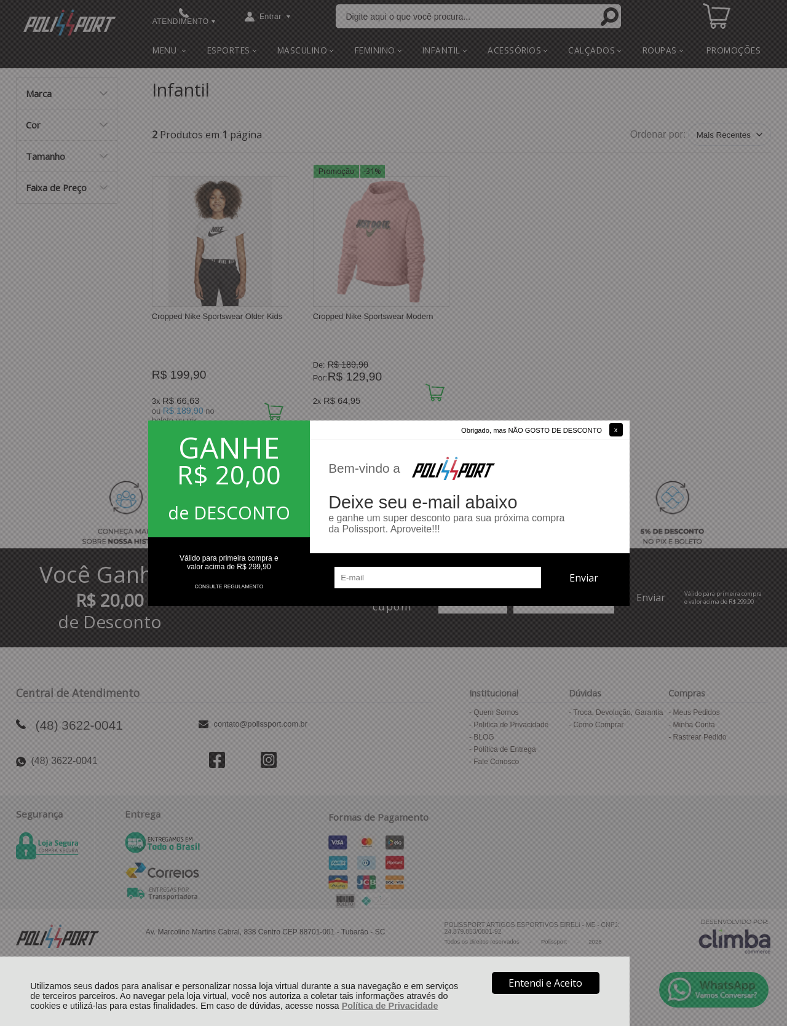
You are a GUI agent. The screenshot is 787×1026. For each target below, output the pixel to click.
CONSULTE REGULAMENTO (228, 586)
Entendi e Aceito (545, 983)
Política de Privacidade (390, 1006)
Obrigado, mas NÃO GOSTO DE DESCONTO (531, 430)
